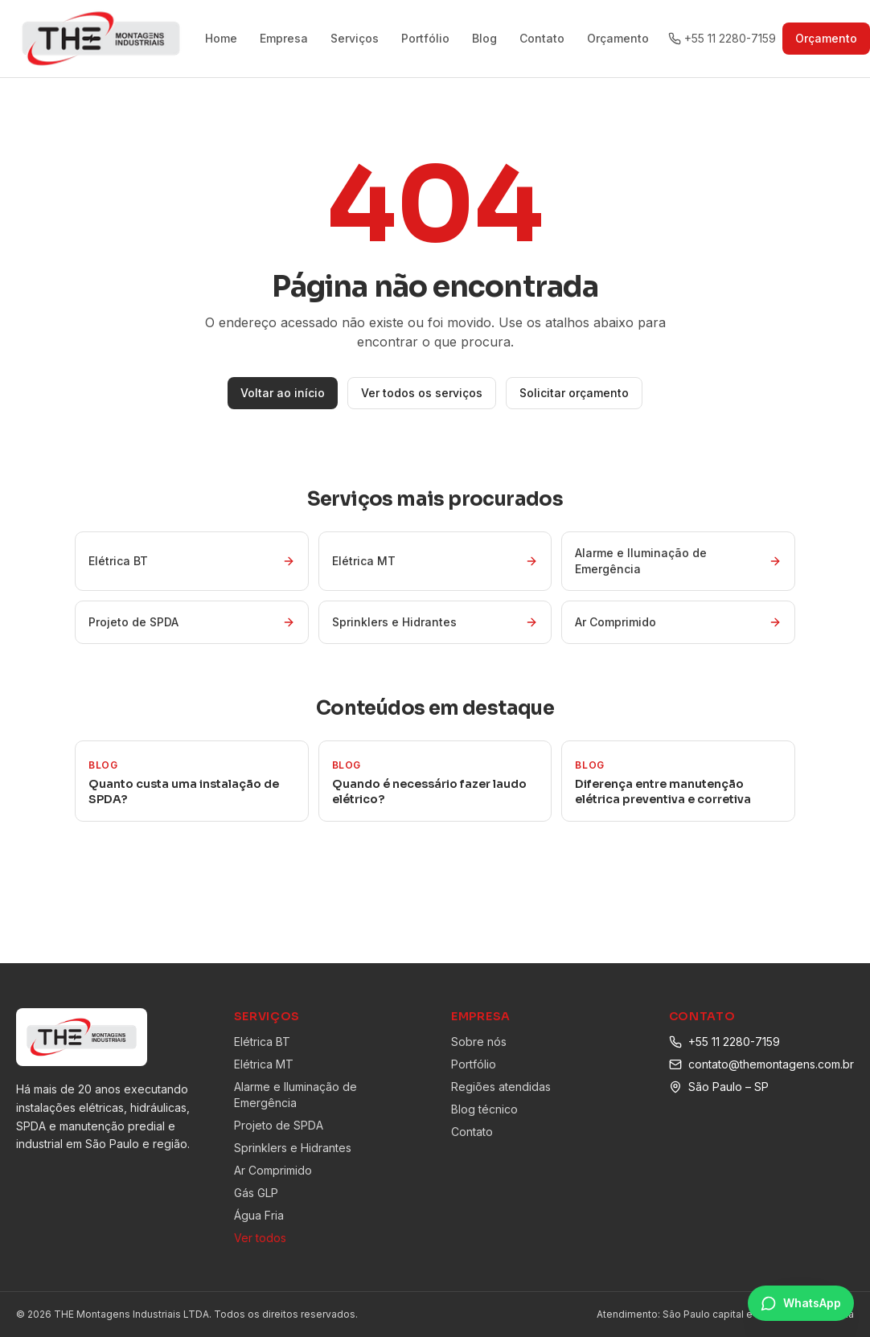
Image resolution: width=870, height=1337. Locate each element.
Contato (541, 38)
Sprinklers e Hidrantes (292, 1147)
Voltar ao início (282, 393)
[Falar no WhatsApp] (801, 1303)
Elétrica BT (262, 1041)
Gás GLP (256, 1193)
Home (221, 38)
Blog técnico (484, 1109)
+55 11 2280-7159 (734, 1041)
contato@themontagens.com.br (771, 1064)
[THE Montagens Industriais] (101, 38)
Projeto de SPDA (278, 1125)
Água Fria (259, 1215)
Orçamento (618, 38)
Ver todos (260, 1238)
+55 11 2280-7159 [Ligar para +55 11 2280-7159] (722, 38)
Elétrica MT (263, 1064)
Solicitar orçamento (574, 393)
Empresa (284, 38)
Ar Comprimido (273, 1170)
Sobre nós (479, 1041)
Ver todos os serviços (421, 393)
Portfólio (425, 38)
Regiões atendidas (501, 1086)
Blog (484, 38)
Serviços (354, 38)
